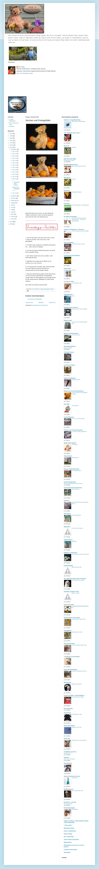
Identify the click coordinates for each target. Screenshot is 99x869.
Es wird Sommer (76, 334)
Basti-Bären (67, 177)
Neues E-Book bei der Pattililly (79, 309)
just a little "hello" (68, 803)
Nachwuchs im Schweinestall (79, 740)
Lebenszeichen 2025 (69, 160)
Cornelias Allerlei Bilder (70, 849)
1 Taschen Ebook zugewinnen (79, 431)
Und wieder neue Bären (78, 697)
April (12, 212)
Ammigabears (68, 630)
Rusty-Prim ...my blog (70, 802)
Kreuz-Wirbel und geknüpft (78, 121)
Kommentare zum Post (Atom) (40, 305)
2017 (11, 133)
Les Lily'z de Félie (69, 281)
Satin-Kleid (74, 777)
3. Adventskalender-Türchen (15, 183)
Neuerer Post (29, 302)
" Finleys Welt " (68, 825)
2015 (11, 138)
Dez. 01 (14, 193)
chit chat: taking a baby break (79, 645)
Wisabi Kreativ (68, 320)
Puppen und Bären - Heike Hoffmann (74, 695)
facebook (11, 126)
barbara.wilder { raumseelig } (72, 617)
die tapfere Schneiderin (70, 216)
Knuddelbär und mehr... (70, 751)
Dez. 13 (14, 169)
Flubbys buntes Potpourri (71, 307)
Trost (73, 295)
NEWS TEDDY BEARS (70, 443)
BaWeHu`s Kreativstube (70, 552)
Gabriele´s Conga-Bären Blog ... (73, 120)
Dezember (14, 149)
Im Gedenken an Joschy (78, 580)
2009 (11, 224)
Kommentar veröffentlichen (35, 299)
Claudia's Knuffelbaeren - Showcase (74, 229)
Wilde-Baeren (67, 682)
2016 (11, 136)
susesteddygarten (69, 417)
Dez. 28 (14, 156)
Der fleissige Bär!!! (76, 470)
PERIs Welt (67, 738)
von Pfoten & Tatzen (69, 365)
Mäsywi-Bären (68, 842)
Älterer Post (52, 302)
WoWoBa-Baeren (68, 789)
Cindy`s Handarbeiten (70, 831)
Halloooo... (74, 541)
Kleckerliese (67, 513)
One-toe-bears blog (69, 643)
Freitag (73, 179)
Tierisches (67, 203)
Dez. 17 (14, 165)
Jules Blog (21, 67)
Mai (12, 209)
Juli (12, 205)
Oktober (13, 198)
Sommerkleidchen (76, 515)
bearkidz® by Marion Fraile (71, 591)
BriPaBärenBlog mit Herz (71, 164)
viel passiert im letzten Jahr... (79, 619)
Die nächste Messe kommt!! (79, 166)
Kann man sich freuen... (70, 759)
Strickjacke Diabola (76, 192)
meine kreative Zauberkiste (71, 839)
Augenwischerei (68, 347)
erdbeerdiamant (68, 294)
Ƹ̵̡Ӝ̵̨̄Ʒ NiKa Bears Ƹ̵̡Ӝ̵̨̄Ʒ (70, 159)
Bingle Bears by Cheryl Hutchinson (74, 391)
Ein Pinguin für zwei (77, 714)
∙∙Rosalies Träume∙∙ (69, 352)
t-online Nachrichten (12, 120)
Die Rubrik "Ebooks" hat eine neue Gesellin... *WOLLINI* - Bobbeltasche (79, 219)
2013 (11, 142)
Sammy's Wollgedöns (70, 378)
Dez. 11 (14, 172)
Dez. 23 (14, 160)
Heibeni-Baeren (68, 539)
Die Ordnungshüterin (70, 346)
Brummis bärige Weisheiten (71, 469)
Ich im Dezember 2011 (77, 790)
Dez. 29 (14, 153)
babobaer (66, 757)
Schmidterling (68, 763)
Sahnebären (67, 852)
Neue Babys (75, 809)
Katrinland (67, 190)
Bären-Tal (66, 146)
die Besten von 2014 (77, 632)
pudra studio (67, 268)
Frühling (74, 147)
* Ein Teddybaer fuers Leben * (72, 133)
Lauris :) (74, 270)
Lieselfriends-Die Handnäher (72, 255)
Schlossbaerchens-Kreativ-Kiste (73, 487)
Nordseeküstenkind (69, 725)
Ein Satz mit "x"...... (68, 753)
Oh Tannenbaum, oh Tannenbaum (80, 205)
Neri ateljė (66, 404)
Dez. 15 (14, 167)
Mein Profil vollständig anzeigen (24, 73)
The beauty (75, 444)
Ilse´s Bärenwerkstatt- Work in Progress (75, 578)
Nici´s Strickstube (69, 836)
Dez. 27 (14, 158)
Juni (12, 207)
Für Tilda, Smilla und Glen (78, 244)
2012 (11, 145)
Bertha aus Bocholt (76, 684)
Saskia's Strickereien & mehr (72, 776)
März (12, 214)
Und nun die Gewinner (77, 528)
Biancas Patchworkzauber (71, 333)
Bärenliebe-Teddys (69, 828)
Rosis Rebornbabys (69, 808)
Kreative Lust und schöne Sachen (73, 430)
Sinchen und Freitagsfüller (15, 189)
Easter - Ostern (75, 593)
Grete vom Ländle (69, 604)
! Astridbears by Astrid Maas (72, 656)
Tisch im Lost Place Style (78, 418)
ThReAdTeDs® (68, 456)
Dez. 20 (14, 163)
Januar (13, 219)
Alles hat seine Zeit (76, 567)
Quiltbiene (67, 500)
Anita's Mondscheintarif (70, 669)
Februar (13, 216)
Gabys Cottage (68, 834)
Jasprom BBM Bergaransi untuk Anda (73, 483)
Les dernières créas (77, 283)
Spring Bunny (75, 457)
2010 (11, 221)
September (14, 200)
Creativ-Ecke (67, 713)
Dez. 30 (14, 151)
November (14, 196)
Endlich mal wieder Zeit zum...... (80, 671)
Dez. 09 (14, 174)
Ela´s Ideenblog (68, 708)
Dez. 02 (14, 178)
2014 (11, 140)
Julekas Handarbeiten (70, 482)
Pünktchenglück (68, 565)
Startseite (41, 302)
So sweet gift (75, 405)
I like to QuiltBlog (69, 242)
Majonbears (67, 526)
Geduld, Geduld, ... (76, 379)
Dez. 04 (14, 176)
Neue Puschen (75, 489)
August (13, 202)
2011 (11, 147)
